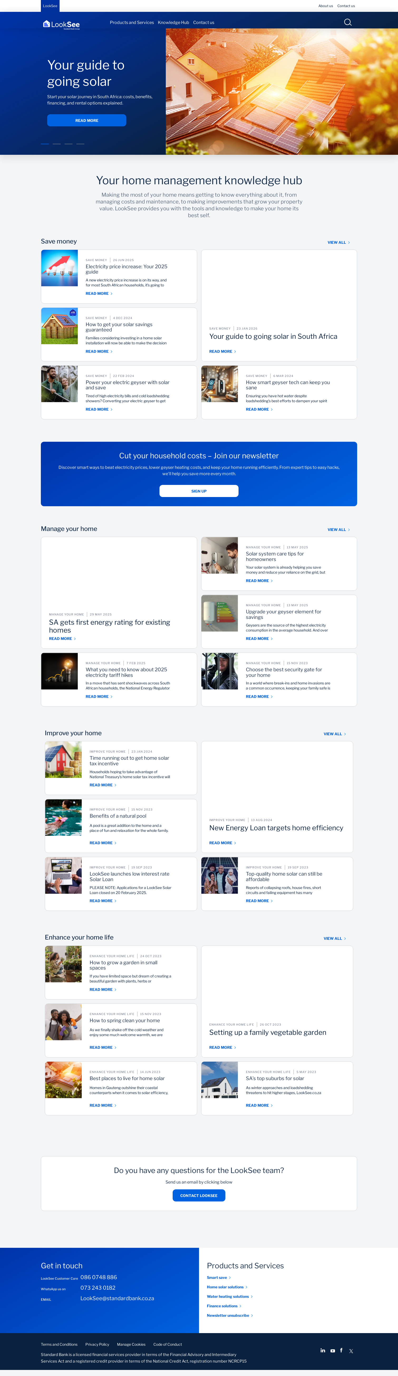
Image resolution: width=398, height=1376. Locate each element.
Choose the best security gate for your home (304, 679)
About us (325, 6)
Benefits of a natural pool (141, 822)
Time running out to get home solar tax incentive (147, 768)
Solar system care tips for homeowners (297, 563)
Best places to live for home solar (144, 1088)
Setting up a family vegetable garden (266, 1039)
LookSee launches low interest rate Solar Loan (138, 883)
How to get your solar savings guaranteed (142, 334)
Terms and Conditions (59, 1350)
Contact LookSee (198, 1201)
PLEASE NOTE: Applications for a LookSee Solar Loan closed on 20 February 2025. (148, 897)
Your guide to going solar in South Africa (275, 343)
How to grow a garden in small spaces (147, 972)
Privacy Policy (97, 1350)
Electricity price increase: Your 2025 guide (144, 276)
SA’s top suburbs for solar (297, 1085)
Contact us (346, 6)
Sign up (199, 497)
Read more (86, 126)
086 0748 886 (98, 1283)
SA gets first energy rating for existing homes (106, 630)
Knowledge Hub (173, 22)
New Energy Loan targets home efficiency (271, 835)
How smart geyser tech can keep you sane (300, 392)
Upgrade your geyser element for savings (303, 621)
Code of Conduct (167, 1350)
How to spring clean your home (140, 1030)
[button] (45, 150)
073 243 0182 (97, 1294)
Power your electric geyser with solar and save (145, 392)
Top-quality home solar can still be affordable (299, 883)
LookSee (50, 6)
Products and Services (132, 22)
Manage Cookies (131, 1350)
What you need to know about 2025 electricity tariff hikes (144, 679)
